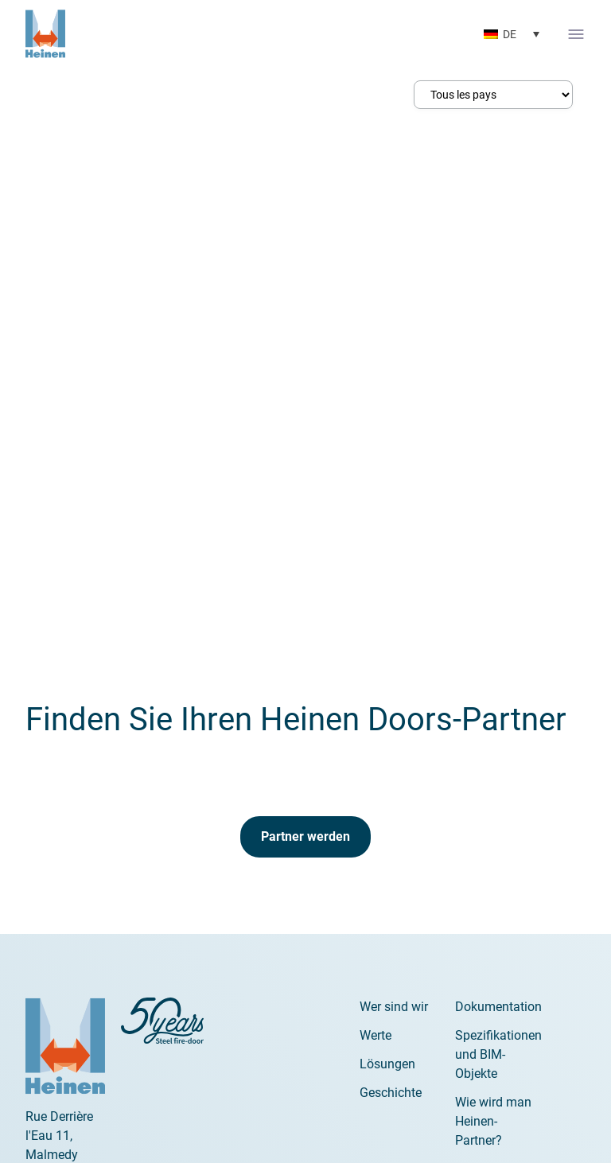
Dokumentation (498, 1006)
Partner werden (305, 836)
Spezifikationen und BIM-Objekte (498, 1054)
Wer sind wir (394, 1006)
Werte (375, 1035)
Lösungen (387, 1064)
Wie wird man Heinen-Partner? (493, 1121)
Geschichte (391, 1092)
